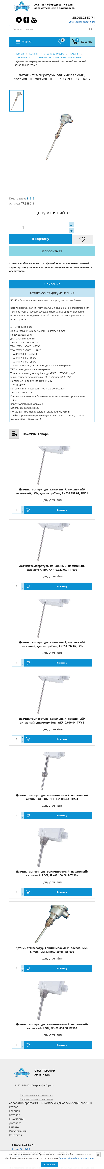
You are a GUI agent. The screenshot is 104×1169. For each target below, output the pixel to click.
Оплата (14, 1116)
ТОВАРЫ (74, 53)
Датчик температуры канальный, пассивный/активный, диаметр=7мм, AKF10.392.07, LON (52, 633)
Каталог (33, 53)
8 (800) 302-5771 (23, 1134)
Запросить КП (61, 240)
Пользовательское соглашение (36, 1084)
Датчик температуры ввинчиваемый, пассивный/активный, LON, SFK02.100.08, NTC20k (52, 863)
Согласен (49, 1164)
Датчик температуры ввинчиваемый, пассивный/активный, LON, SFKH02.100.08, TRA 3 (52, 786)
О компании (17, 1108)
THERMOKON (23, 57)
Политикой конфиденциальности (76, 1157)
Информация (18, 1120)
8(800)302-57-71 (83, 18)
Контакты (15, 1124)
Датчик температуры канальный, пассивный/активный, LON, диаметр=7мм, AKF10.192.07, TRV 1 (52, 480)
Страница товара (54, 53)
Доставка (15, 1112)
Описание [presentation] (52, 273)
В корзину (64, 227)
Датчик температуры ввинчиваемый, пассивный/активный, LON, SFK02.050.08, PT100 (52, 1015)
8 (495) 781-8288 (21, 1138)
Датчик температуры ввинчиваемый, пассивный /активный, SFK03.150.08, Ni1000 (52, 939)
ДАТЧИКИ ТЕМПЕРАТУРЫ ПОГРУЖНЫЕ (59, 57)
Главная (19, 53)
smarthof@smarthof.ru (82, 21)
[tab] (52, 273)
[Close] (98, 1154)
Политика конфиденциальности (36, 1088)
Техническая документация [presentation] (52, 282)
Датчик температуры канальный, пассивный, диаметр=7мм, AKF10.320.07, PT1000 (52, 557)
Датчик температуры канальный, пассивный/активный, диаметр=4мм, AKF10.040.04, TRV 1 (52, 710)
